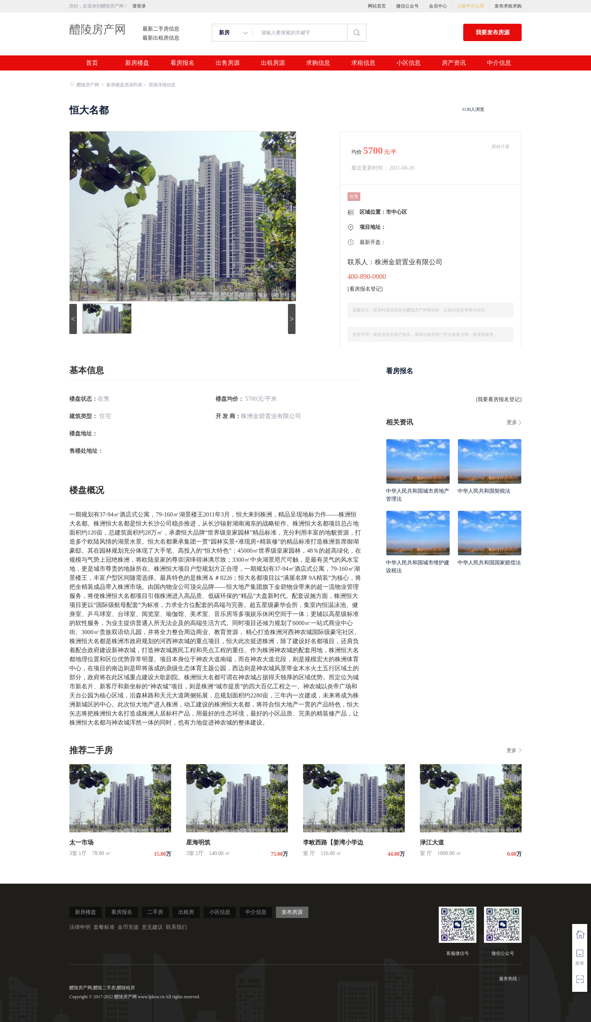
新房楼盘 (137, 62)
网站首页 (377, 6)
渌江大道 (432, 842)
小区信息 (408, 62)
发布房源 (292, 912)
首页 (92, 62)
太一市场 (81, 842)
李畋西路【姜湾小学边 (333, 842)
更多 (512, 422)
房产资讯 (453, 62)
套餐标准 (104, 927)
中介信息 (499, 62)
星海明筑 (198, 842)
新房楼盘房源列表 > (126, 84)
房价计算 (500, 146)
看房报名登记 (365, 289)
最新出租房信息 (160, 38)
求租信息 (363, 62)
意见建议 (152, 927)
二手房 (155, 912)
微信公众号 (407, 6)
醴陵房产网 (97, 29)
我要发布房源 (493, 32)
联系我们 (176, 927)
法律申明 (79, 927)
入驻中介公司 (470, 6)
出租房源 (273, 62)
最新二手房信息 (160, 29)
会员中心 (438, 6)
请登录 (139, 6)
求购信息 (318, 62)
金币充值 (128, 927)
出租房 (186, 912)
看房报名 (182, 62)
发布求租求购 (508, 6)
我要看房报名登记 (499, 399)
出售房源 (227, 62)
